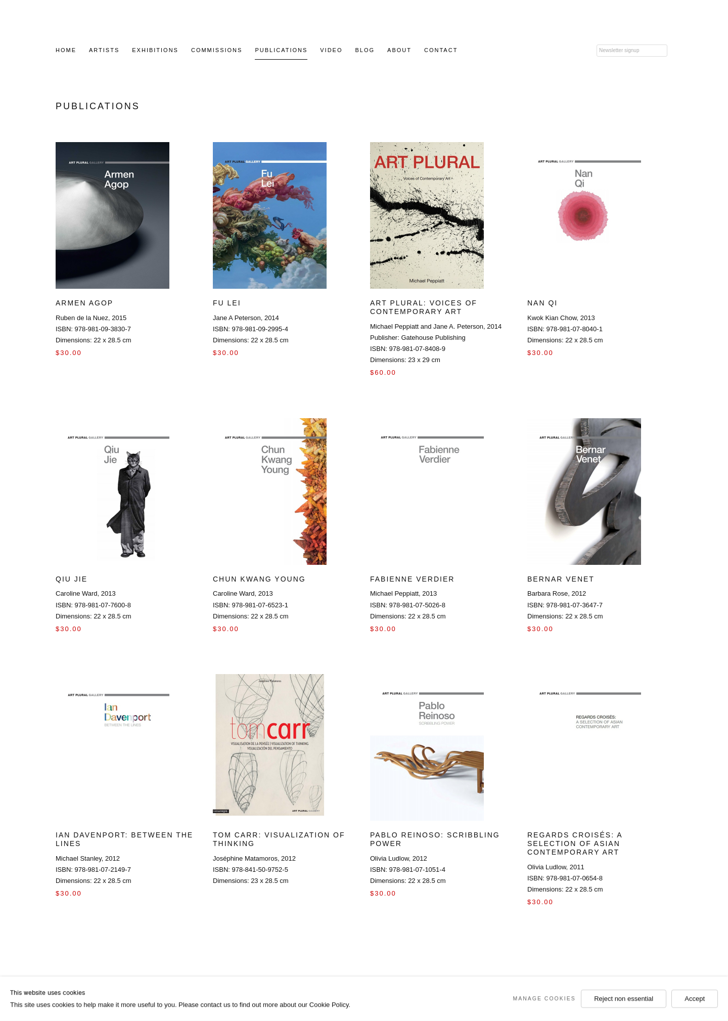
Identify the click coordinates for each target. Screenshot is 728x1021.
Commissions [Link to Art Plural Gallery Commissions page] (216, 50)
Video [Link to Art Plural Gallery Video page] (331, 50)
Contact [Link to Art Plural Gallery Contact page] (441, 50)
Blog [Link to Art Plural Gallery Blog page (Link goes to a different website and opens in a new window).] (365, 50)
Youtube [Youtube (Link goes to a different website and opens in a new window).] (544, 50)
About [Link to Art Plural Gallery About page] (399, 50)
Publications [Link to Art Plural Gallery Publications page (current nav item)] (281, 50)
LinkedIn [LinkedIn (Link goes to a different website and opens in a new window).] (576, 50)
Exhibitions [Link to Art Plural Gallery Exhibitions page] (155, 50)
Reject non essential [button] (623, 998)
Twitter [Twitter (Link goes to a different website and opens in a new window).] (529, 50)
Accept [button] (695, 998)
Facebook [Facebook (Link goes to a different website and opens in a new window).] (513, 50)
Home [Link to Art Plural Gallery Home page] (66, 50)
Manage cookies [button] (544, 998)
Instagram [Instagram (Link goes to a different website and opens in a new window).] (560, 50)
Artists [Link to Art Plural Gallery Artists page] (104, 50)
